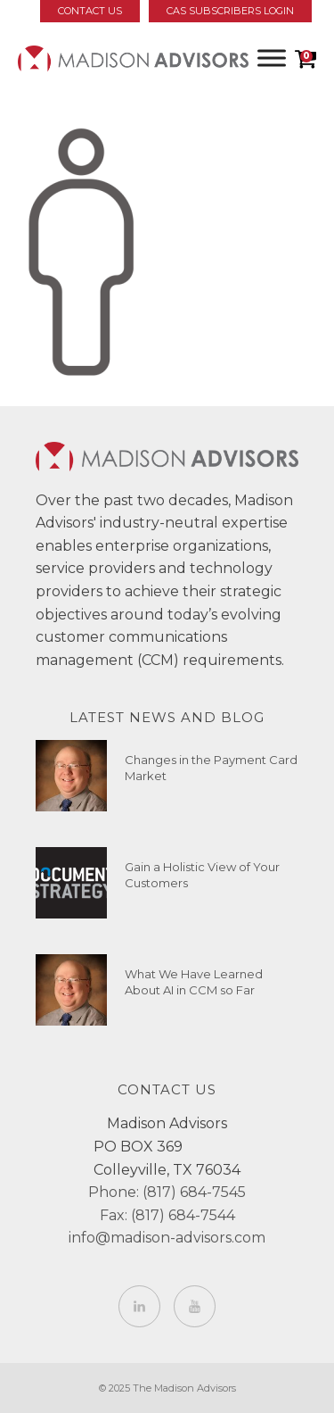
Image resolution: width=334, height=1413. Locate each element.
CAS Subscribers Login (230, 10)
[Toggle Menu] (271, 57)
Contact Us (90, 10)
